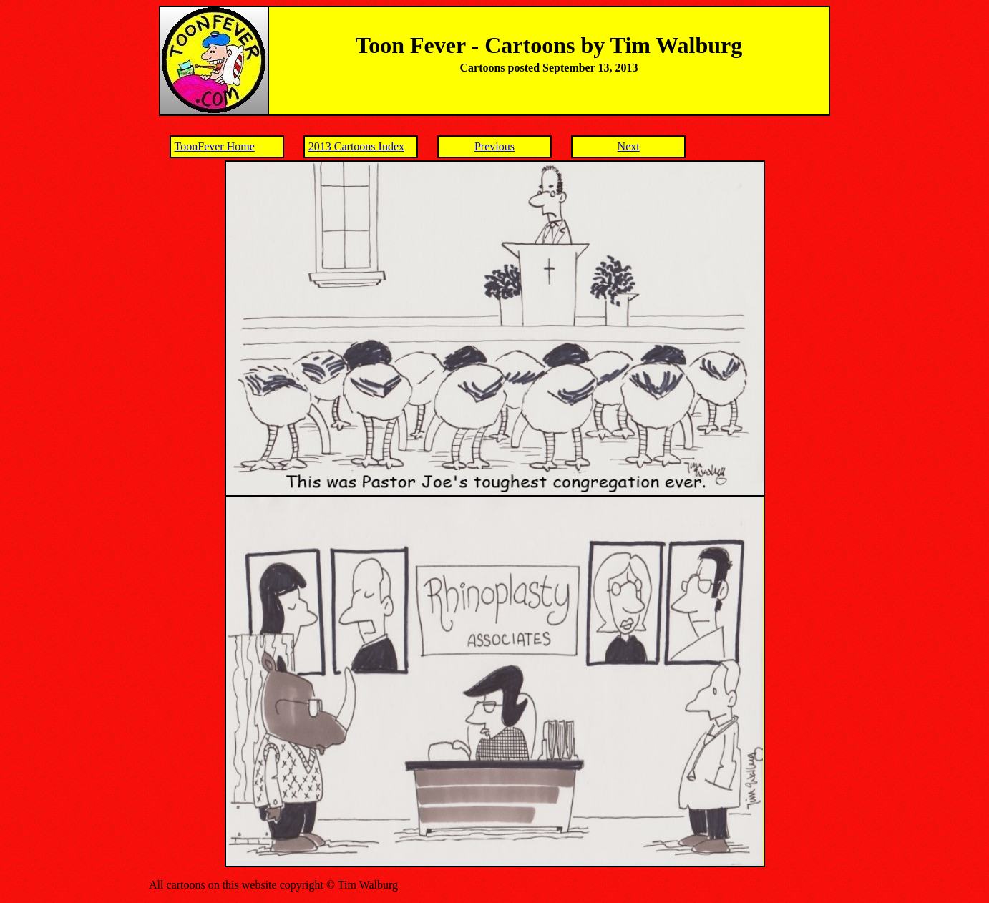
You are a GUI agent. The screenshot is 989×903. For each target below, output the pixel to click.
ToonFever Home (215, 146)
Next (629, 146)
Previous (494, 146)
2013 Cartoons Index (356, 146)
